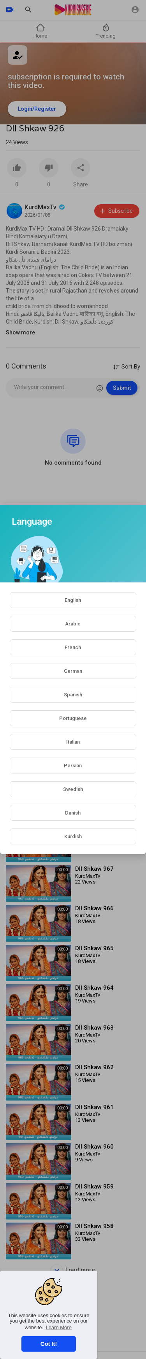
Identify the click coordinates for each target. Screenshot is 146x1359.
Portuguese (73, 718)
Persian (73, 765)
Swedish (73, 789)
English (73, 600)
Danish (73, 813)
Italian (73, 742)
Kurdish (73, 836)
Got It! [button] (48, 1344)
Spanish (73, 695)
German (73, 671)
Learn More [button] (58, 1327)
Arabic (73, 624)
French (73, 647)
